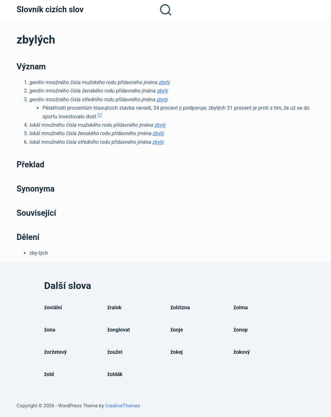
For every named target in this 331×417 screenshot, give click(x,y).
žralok (114, 307)
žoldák (115, 374)
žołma (240, 307)
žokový (241, 352)
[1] (100, 115)
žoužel (115, 352)
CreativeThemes (122, 406)
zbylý (164, 82)
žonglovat (118, 330)
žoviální (53, 307)
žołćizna (180, 307)
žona (50, 330)
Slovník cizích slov (49, 9)
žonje (176, 330)
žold (49, 374)
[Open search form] (165, 9)
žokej (176, 352)
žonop (240, 330)
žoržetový (55, 352)
